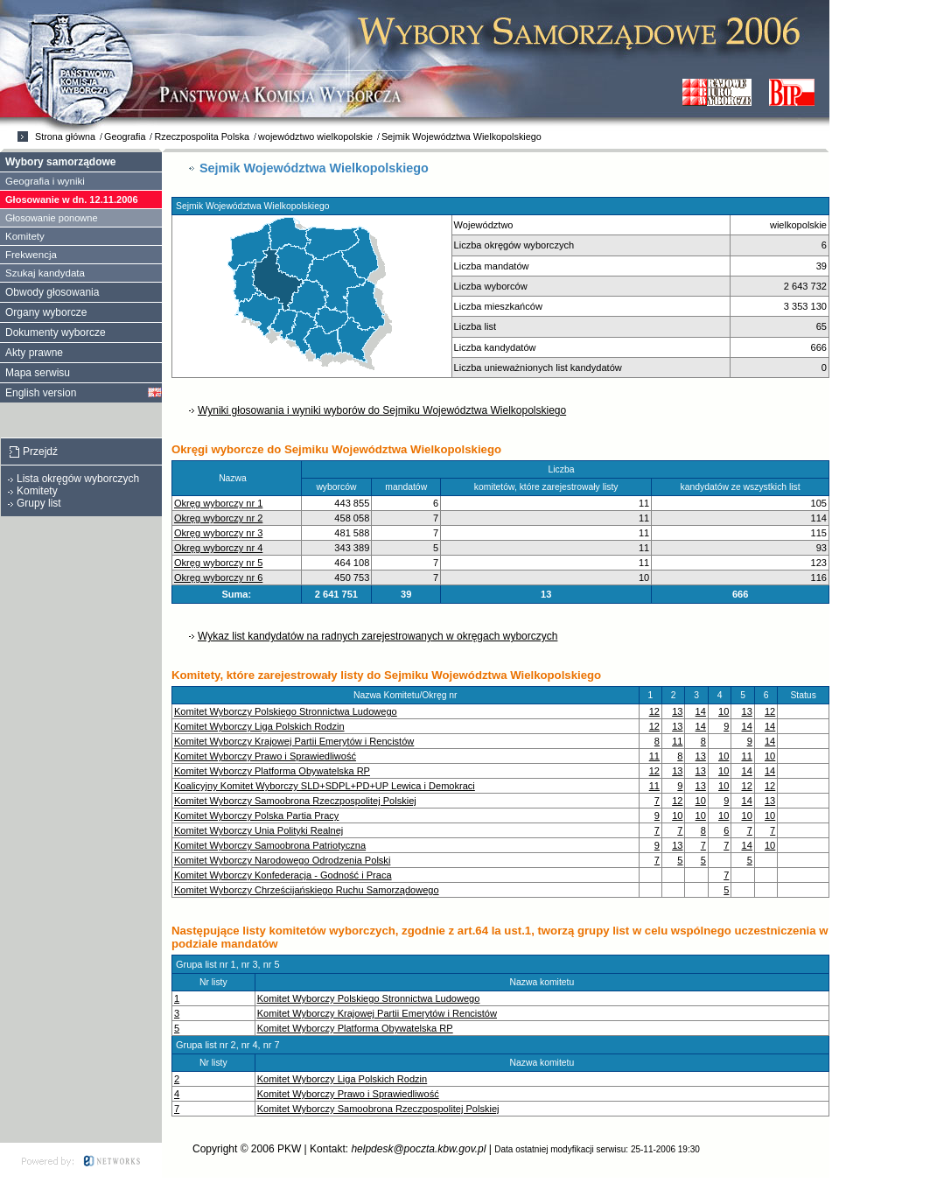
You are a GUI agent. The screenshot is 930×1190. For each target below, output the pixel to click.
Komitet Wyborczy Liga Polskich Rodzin (259, 726)
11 (677, 741)
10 (723, 711)
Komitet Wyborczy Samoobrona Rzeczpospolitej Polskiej (295, 800)
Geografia (124, 136)
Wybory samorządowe (60, 162)
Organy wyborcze (46, 312)
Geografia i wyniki (45, 181)
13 (677, 711)
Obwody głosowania (52, 292)
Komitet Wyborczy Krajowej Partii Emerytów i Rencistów (294, 741)
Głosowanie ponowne (51, 218)
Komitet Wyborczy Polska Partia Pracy (256, 815)
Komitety (25, 236)
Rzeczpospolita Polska (201, 136)
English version (40, 393)
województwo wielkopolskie (315, 136)
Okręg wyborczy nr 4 (218, 547)
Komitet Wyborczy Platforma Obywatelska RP (272, 771)
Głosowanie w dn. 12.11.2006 (71, 199)
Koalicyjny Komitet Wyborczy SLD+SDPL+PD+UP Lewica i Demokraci (324, 785)
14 (701, 711)
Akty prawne (34, 352)
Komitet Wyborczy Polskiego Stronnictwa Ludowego (285, 711)
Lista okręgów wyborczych (78, 478)
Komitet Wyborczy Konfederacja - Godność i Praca (283, 875)
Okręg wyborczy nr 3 (218, 533)
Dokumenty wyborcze (55, 332)
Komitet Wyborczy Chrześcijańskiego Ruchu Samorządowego (306, 890)
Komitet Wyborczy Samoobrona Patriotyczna (270, 845)
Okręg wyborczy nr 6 (218, 577)
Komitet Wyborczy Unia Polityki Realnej (258, 830)
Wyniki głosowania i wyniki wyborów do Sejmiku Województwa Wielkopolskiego (382, 410)
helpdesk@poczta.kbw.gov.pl (418, 1149)
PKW (289, 1149)
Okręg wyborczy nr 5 (218, 562)
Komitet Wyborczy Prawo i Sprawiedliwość (265, 756)
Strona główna (65, 136)
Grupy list (39, 503)
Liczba (565, 469)
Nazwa (236, 478)
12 (654, 711)
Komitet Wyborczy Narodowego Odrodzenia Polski (282, 860)
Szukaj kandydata (45, 273)
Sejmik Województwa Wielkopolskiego (461, 136)
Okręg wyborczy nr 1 (218, 503)
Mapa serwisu (37, 373)
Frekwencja (31, 254)
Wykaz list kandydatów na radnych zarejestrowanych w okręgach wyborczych (377, 636)
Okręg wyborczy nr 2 (218, 518)
